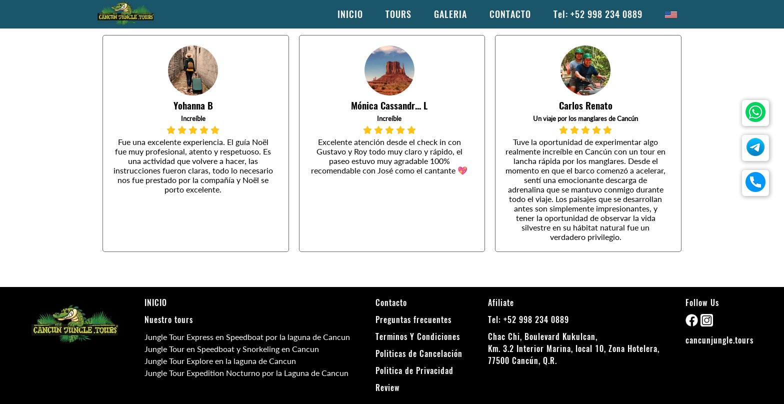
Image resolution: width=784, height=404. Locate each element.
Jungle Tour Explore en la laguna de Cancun (220, 361)
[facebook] (693, 323)
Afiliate (501, 303)
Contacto (391, 303)
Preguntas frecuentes (414, 319)
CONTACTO (510, 14)
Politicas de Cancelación (419, 353)
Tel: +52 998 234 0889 (598, 14)
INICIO (350, 14)
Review (388, 387)
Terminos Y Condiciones (418, 337)
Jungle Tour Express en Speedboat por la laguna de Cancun (247, 337)
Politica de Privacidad (415, 371)
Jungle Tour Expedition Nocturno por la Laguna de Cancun (246, 373)
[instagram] (706, 323)
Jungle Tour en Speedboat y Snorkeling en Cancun (231, 349)
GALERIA (450, 14)
